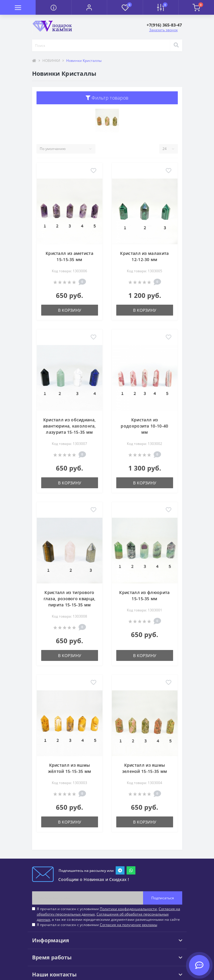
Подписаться (162, 897)
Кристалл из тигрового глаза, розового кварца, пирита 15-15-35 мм (70, 599)
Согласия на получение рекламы (128, 924)
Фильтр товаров (107, 98)
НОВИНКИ (51, 60)
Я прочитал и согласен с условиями (97, 924)
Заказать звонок (163, 29)
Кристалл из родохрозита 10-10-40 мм (144, 426)
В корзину (69, 310)
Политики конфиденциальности (128, 908)
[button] (89, 7)
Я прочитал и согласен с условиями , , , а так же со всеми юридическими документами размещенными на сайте (108, 914)
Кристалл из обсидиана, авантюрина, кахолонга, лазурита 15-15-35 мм (69, 426)
